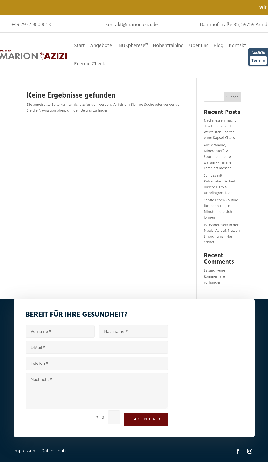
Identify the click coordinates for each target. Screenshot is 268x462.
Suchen (232, 97)
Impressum (25, 451)
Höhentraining (168, 45)
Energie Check (89, 63)
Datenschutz (53, 451)
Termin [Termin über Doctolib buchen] (258, 60)
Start (79, 45)
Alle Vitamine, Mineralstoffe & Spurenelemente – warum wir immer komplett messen (218, 156)
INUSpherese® (132, 45)
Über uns (198, 45)
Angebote (101, 45)
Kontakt (237, 45)
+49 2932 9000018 (31, 24)
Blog (219, 45)
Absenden (145, 419)
